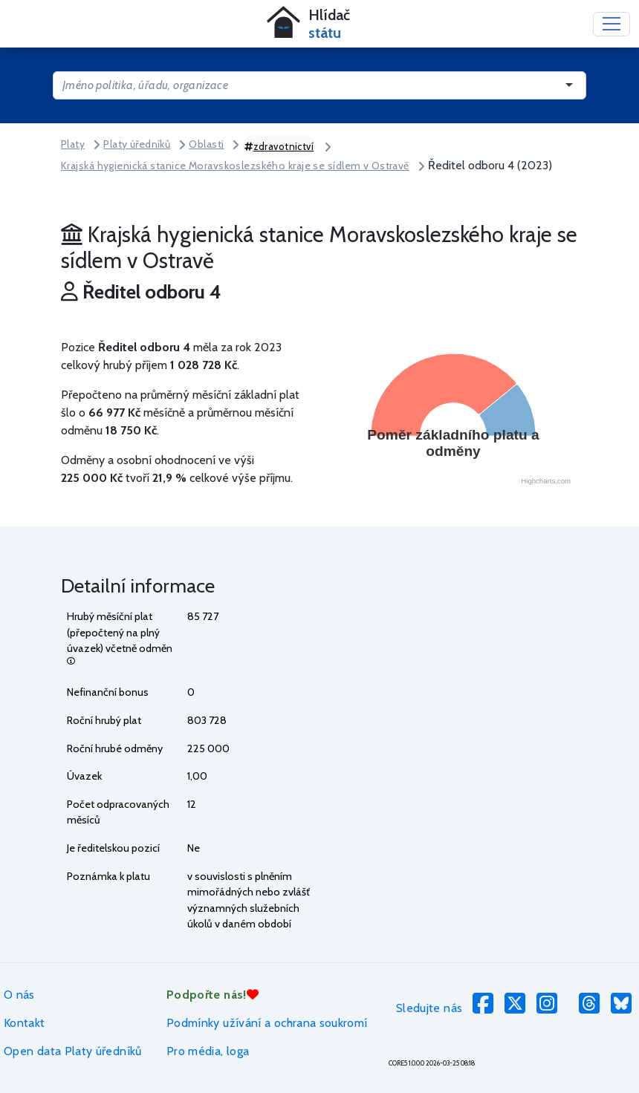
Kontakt (24, 1023)
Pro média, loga (207, 1051)
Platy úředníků (136, 144)
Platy (73, 144)
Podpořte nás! (212, 995)
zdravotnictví (279, 146)
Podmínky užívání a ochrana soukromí (267, 1023)
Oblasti (206, 144)
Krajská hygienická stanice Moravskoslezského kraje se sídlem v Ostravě (235, 165)
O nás (19, 995)
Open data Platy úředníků (73, 1051)
